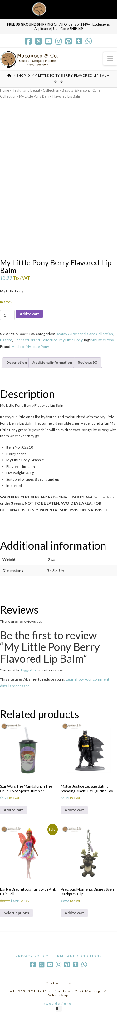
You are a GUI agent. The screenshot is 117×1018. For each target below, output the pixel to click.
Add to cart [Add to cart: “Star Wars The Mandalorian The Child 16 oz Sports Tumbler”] (13, 810)
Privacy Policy (32, 956)
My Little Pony (71, 340)
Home (4, 90)
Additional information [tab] (52, 362)
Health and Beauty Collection (35, 90)
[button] (110, 58)
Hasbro (6, 340)
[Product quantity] (7, 315)
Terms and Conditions (77, 956)
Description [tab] (16, 362)
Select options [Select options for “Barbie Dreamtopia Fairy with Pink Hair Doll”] (16, 912)
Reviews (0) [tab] (87, 362)
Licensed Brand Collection (36, 340)
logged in (28, 670)
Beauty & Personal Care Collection (84, 333)
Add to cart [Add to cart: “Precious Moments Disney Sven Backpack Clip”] (74, 912)
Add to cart (29, 313)
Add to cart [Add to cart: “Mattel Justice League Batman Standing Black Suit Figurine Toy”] (74, 810)
